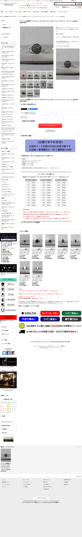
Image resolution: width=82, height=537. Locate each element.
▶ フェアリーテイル (6, 255)
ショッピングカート (6, 484)
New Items (4, 327)
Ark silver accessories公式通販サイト (8, 366)
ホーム (3, 479)
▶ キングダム (4, 246)
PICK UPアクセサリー (7, 422)
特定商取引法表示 (6, 425)
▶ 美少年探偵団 (5, 258)
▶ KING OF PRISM (6, 252)
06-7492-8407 (27, 298)
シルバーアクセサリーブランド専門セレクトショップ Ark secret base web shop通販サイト (41, 502)
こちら (67, 46)
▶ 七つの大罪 (4, 257)
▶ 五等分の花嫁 (5, 261)
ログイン (57, 7)
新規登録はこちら (65, 7)
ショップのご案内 (6, 343)
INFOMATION (46, 489)
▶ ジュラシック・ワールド (7, 248)
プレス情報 (4, 340)
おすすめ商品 (5, 330)
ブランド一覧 (25, 479)
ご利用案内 (4, 429)
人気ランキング (5, 334)
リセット (79, 446)
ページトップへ (78, 476)
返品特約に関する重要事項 (28, 121)
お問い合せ (4, 432)
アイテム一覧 (25, 482)
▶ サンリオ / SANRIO (6, 242)
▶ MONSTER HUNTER (7, 254)
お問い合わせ (50, 130)
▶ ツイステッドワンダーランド (9, 243)
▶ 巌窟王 (3, 249)
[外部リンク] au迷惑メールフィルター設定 (28, 306)
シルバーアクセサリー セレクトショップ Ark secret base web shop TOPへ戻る (50, 341)
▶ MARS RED (4, 260)
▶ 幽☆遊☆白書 (5, 251)
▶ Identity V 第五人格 (6, 245)
